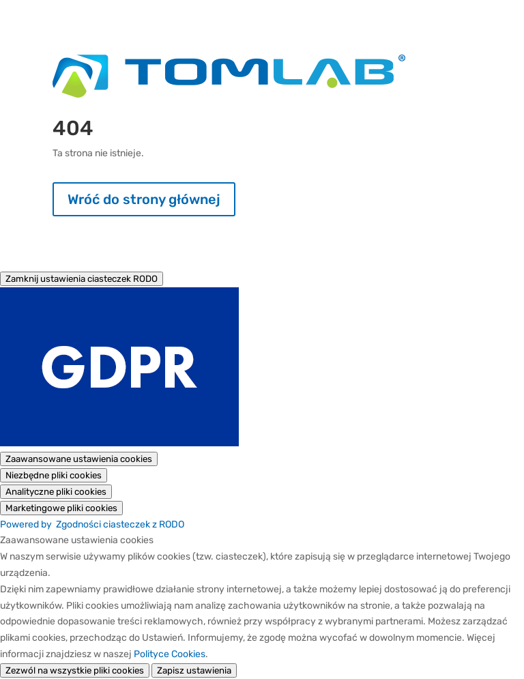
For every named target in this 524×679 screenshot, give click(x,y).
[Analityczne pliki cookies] (56, 492)
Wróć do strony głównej (144, 199)
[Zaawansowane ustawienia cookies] (79, 459)
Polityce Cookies (169, 654)
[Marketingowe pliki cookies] (61, 508)
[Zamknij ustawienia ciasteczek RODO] (81, 279)
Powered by (92, 524)
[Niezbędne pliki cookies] (53, 475)
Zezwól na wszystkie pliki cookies (74, 670)
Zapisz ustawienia (194, 670)
